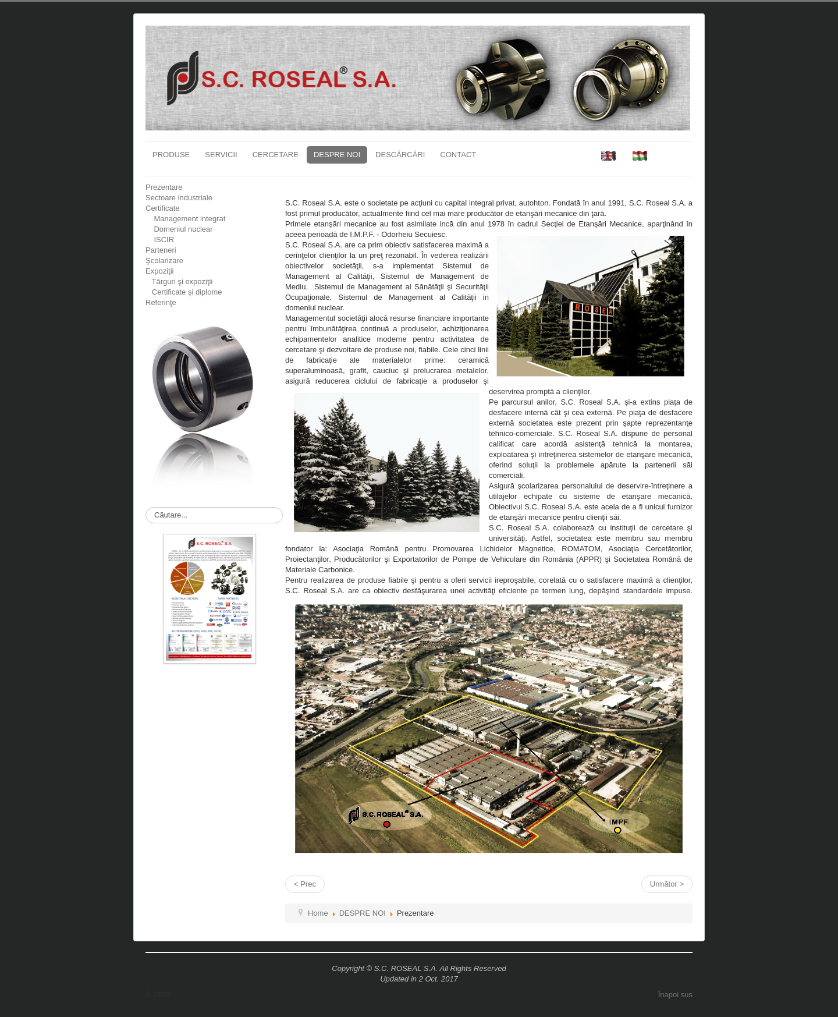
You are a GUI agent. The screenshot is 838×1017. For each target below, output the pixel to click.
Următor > (667, 884)
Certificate (162, 208)
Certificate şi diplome (183, 292)
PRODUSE (171, 154)
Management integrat (185, 218)
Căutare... (145, 507)
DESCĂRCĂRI (400, 154)
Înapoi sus (675, 994)
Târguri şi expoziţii (178, 281)
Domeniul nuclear (179, 229)
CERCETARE (276, 154)
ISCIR (159, 239)
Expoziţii (159, 271)
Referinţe (160, 302)
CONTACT (458, 154)
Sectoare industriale (178, 197)
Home (318, 913)
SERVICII (221, 154)
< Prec (305, 884)
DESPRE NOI (337, 154)
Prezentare (164, 187)
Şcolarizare (164, 260)
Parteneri (160, 250)
